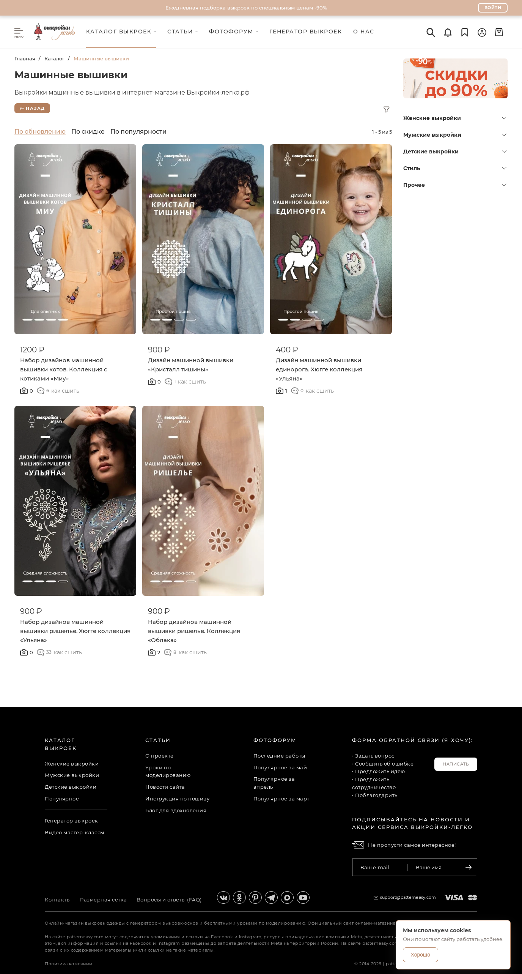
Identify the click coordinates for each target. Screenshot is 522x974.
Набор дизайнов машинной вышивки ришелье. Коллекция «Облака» (194, 631)
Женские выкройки (454, 118)
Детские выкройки (454, 151)
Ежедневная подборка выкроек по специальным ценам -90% (246, 8)
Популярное (62, 799)
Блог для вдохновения (175, 810)
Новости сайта (165, 787)
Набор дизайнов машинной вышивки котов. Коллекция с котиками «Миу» (63, 369)
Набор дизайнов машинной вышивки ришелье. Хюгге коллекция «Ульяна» (75, 631)
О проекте (159, 756)
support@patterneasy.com (408, 897)
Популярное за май (280, 767)
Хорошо (421, 955)
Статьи (158, 740)
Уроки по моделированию (168, 771)
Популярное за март (281, 799)
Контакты (58, 900)
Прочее (454, 185)
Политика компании (69, 963)
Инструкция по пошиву (177, 799)
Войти (493, 7)
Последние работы (279, 756)
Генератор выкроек (71, 821)
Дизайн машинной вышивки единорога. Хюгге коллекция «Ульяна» (319, 369)
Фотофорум (275, 740)
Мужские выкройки (454, 134)
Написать (456, 764)
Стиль (454, 168)
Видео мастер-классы (74, 832)
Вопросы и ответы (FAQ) (169, 900)
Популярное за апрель (274, 783)
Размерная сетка (103, 900)
